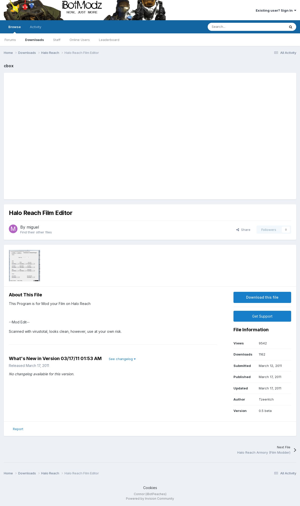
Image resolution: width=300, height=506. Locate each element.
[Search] (235, 27)
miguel (33, 227)
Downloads (34, 40)
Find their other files (36, 232)
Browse (14, 29)
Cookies (150, 488)
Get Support (262, 316)
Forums (10, 40)
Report (18, 429)
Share (243, 230)
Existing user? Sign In (276, 10)
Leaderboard (109, 40)
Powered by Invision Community (150, 498)
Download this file (262, 297)
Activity (35, 27)
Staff (56, 40)
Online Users (80, 40)
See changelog (122, 359)
